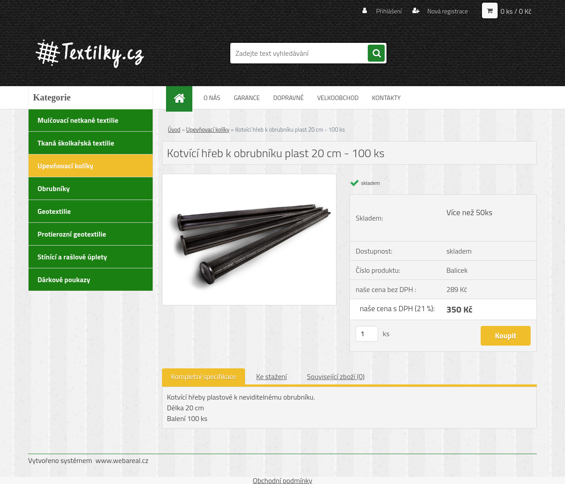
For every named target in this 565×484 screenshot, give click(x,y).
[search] (376, 53)
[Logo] (89, 53)
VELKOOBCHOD (338, 97)
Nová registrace (447, 11)
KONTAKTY (386, 97)
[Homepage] (184, 97)
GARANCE (247, 97)
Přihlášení (389, 11)
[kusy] (367, 334)
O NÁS (212, 97)
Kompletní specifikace (203, 376)
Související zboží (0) (336, 376)
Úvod (174, 129)
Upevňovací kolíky (207, 129)
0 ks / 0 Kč (516, 11)
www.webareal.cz (122, 460)
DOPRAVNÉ (288, 97)
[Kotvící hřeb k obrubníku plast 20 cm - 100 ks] (249, 177)
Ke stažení (271, 376)
